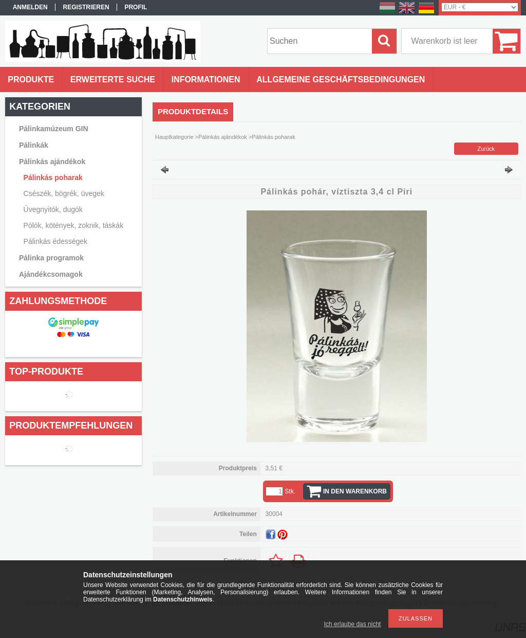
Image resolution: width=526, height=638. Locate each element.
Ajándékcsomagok (51, 274)
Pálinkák (33, 145)
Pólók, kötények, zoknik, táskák (74, 225)
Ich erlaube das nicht (352, 624)
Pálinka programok (51, 258)
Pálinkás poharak (53, 177)
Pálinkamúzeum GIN (53, 129)
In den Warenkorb (355, 491)
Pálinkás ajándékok (52, 161)
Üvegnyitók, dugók (53, 209)
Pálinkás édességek (56, 241)
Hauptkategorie (174, 137)
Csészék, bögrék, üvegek (64, 193)
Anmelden (30, 7)
